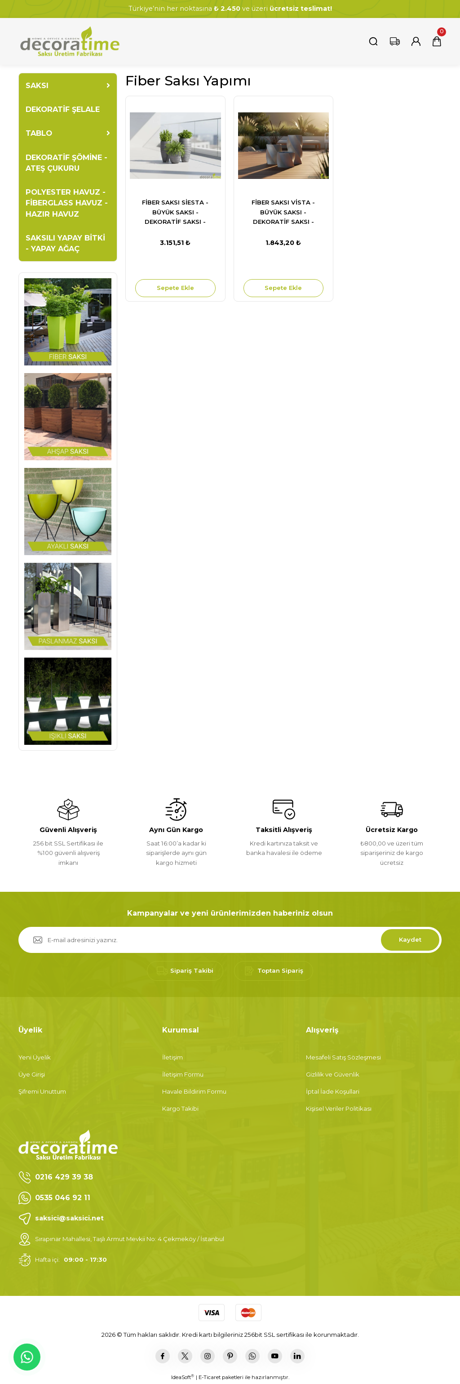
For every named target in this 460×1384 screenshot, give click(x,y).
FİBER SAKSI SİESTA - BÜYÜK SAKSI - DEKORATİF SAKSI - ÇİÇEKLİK (175, 213)
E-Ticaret (210, 1377)
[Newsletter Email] (230, 940)
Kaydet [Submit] (410, 939)
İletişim (172, 1057)
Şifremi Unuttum (42, 1091)
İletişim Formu (182, 1074)
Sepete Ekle (175, 287)
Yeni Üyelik (34, 1057)
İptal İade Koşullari (332, 1091)
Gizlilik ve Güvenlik (332, 1074)
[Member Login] (416, 41)
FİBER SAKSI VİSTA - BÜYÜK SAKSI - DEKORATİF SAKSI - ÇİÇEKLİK (283, 213)
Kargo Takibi (180, 1108)
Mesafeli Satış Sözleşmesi (343, 1057)
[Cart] (437, 41)
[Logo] (69, 41)
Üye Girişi (31, 1074)
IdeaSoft (182, 1377)
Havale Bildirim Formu (194, 1091)
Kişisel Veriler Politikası (339, 1108)
